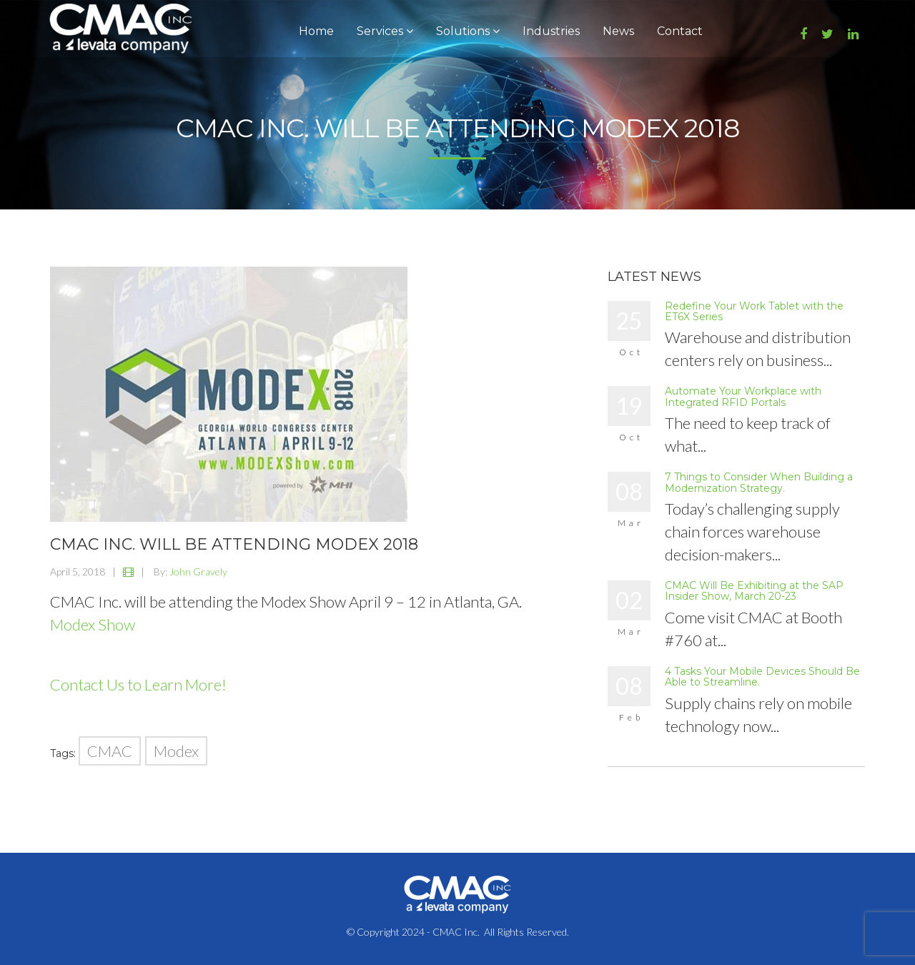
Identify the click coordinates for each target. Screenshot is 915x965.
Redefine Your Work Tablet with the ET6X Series (754, 311)
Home (316, 31)
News (618, 31)
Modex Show (92, 624)
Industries (551, 31)
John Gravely (198, 571)
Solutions (468, 31)
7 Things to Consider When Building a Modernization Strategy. (759, 482)
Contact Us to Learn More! (138, 684)
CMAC (109, 751)
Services (385, 31)
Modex (176, 751)
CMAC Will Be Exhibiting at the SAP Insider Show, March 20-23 (754, 591)
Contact (680, 31)
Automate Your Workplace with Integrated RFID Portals (743, 396)
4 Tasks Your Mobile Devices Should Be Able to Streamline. (762, 676)
